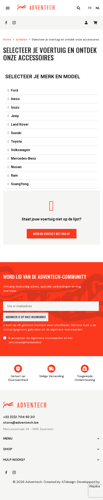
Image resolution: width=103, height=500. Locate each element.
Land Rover (20, 124)
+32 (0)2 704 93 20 (19, 417)
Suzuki (16, 133)
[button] (51, 233)
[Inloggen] (86, 22)
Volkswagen (20, 150)
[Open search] (78, 8)
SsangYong (20, 184)
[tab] (51, 90)
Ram (14, 175)
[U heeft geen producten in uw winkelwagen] (95, 22)
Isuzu (15, 107)
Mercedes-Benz (23, 158)
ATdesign (68, 482)
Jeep (15, 116)
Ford (14, 90)
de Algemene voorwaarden (44, 338)
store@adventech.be (21, 422)
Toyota (16, 141)
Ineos (15, 99)
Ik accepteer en (40, 340)
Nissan (16, 167)
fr (90, 8)
